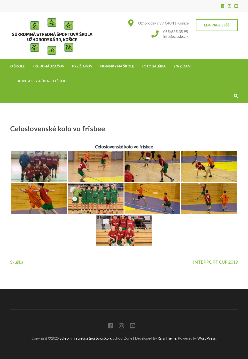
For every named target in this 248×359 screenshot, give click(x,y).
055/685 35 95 (175, 31)
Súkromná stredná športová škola (85, 338)
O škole (17, 66)
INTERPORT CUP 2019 (215, 262)
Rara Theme (167, 338)
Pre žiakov (82, 66)
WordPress (206, 338)
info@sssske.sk (176, 36)
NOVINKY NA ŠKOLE (117, 66)
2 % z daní (182, 66)
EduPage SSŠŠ (217, 25)
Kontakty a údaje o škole (43, 81)
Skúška (16, 262)
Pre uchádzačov (48, 66)
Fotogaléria (154, 66)
